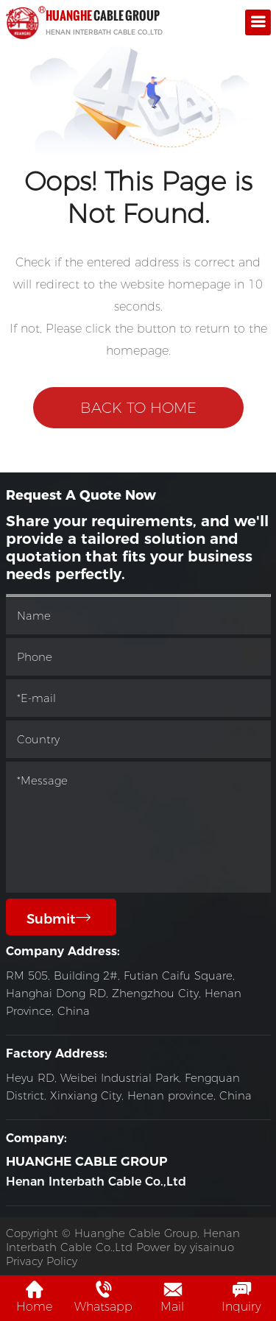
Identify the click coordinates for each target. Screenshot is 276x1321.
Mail (172, 1297)
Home (34, 1297)
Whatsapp (103, 1297)
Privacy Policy (41, 1261)
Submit (58, 918)
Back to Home (138, 408)
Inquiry (241, 1297)
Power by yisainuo (185, 1247)
